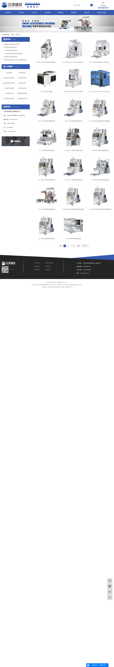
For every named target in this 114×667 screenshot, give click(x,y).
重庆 (69, 287)
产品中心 (34, 12)
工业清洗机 (9, 72)
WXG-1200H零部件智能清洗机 (46, 121)
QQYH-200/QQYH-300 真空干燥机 (73, 91)
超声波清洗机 (22, 83)
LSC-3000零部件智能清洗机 (46, 150)
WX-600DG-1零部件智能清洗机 (73, 150)
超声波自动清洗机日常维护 (12, 44)
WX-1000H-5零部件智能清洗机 (100, 180)
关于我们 (21, 12)
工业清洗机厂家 (8, 93)
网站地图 (59, 282)
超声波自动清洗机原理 (10, 56)
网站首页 (8, 12)
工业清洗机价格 (22, 78)
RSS (63, 282)
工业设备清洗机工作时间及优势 (13, 53)
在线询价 (74, 12)
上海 (61, 287)
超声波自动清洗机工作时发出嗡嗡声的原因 (16, 60)
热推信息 (49, 282)
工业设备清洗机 (22, 88)
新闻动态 (61, 12)
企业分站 (54, 282)
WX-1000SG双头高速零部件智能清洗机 (100, 209)
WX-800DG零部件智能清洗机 (100, 150)
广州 (71, 287)
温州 (59, 287)
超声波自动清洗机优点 (10, 47)
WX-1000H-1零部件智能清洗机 (73, 180)
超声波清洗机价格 (22, 93)
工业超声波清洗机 (9, 88)
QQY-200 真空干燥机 (47, 91)
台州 (49, 287)
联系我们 (87, 12)
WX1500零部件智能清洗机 (73, 238)
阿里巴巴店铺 (101, 12)
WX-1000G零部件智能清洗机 (46, 238)
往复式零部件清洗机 (9, 83)
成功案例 (47, 12)
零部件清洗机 (49, 263)
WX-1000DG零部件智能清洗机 (46, 180)
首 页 (12, 34)
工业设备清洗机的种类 (10, 50)
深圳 (66, 287)
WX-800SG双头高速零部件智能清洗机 (73, 209)
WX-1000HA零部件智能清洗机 (46, 209)
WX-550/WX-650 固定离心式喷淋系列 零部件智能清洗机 (46, 62)
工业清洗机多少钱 (22, 98)
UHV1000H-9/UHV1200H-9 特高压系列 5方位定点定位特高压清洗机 (73, 62)
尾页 (78, 246)
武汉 (64, 287)
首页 (60, 246)
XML (66, 282)
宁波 (56, 287)
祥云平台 (80, 284)
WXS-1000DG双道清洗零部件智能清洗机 (100, 121)
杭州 (54, 287)
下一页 (73, 246)
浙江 (51, 287)
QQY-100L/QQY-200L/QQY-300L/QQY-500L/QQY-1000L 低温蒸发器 (100, 91)
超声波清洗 (22, 72)
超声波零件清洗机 (9, 98)
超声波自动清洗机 (9, 78)
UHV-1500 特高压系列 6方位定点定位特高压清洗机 (100, 62)
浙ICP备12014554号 (67, 284)
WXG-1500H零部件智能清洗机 (73, 121)
